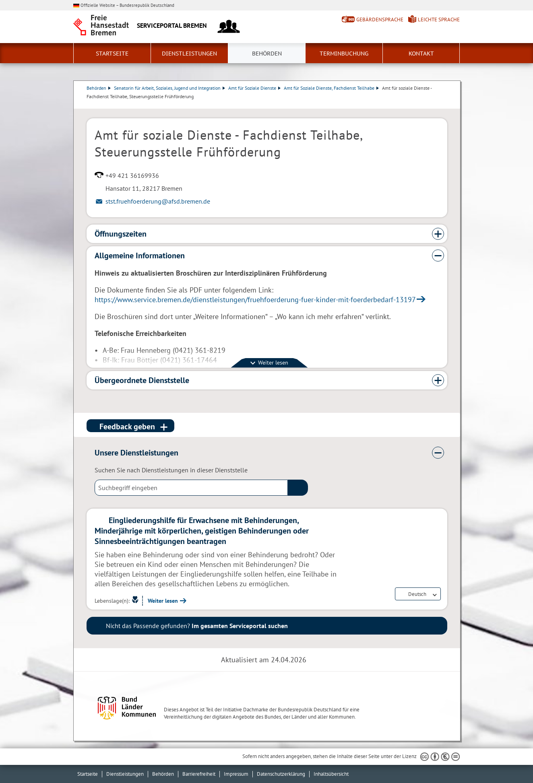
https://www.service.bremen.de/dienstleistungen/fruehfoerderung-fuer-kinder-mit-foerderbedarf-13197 (255, 299)
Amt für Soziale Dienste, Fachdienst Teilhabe (331, 88)
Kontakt (421, 53)
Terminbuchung (344, 53)
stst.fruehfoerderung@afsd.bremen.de (157, 201)
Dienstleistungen (189, 53)
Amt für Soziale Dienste (254, 88)
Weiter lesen (163, 600)
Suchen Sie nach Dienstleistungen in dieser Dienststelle (171, 470)
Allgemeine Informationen (140, 255)
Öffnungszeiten (121, 234)
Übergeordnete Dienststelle (142, 380)
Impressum (236, 774)
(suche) (298, 488)
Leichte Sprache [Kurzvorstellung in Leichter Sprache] (439, 19)
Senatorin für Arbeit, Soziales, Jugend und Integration (169, 88)
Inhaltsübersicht (331, 774)
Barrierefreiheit (198, 774)
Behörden (267, 53)
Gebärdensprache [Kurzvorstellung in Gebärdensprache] (379, 19)
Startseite (112, 53)
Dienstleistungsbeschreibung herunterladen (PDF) (445, 105)
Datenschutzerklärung (281, 774)
